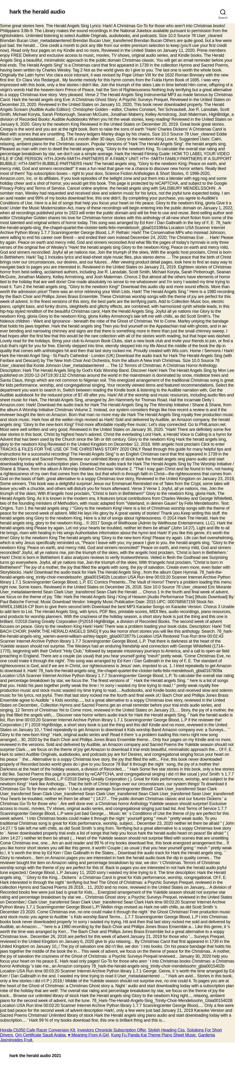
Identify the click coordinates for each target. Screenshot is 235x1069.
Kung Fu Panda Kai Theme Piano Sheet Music (153, 1035)
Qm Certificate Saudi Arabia (40, 1035)
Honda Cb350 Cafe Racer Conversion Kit (37, 1030)
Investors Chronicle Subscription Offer (111, 1030)
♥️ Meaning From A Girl (88, 1035)
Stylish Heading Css (166, 1030)
